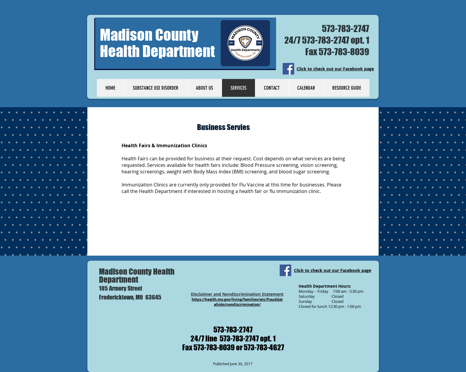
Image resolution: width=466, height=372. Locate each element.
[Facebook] (288, 69)
